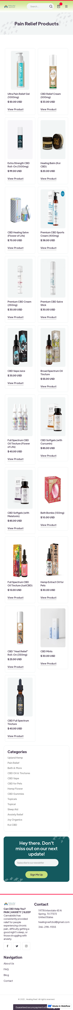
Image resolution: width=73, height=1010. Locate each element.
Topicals (12, 799)
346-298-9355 (47, 926)
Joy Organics (15, 819)
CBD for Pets (15, 783)
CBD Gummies (16, 793)
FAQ (6, 969)
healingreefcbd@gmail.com (54, 922)
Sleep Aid (13, 809)
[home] (10, 6)
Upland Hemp (15, 757)
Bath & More (15, 768)
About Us (9, 963)
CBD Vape (13, 778)
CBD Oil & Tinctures (19, 773)
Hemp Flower (15, 788)
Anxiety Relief (15, 814)
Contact (8, 980)
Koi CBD (12, 824)
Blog (6, 975)
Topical (12, 804)
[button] (58, 6)
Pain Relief (13, 762)
